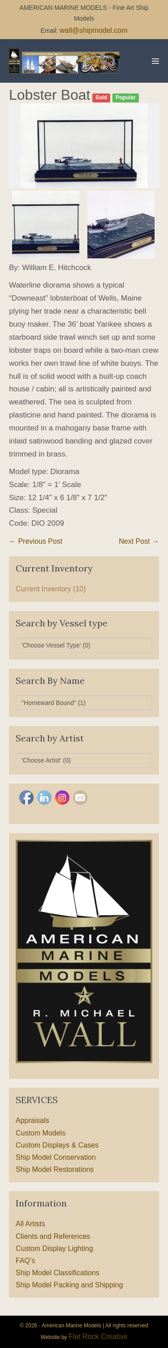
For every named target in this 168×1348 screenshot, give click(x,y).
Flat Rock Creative (98, 1336)
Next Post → (139, 541)
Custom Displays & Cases (57, 1145)
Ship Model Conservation (56, 1157)
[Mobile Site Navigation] (155, 61)
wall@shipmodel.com (93, 30)
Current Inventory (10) (51, 589)
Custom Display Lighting (54, 1248)
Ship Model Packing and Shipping (69, 1285)
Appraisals (32, 1120)
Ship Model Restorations (55, 1169)
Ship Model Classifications (57, 1273)
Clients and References (53, 1236)
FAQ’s (25, 1260)
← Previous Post (35, 541)
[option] (84, 145)
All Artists (30, 1224)
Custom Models (40, 1133)
